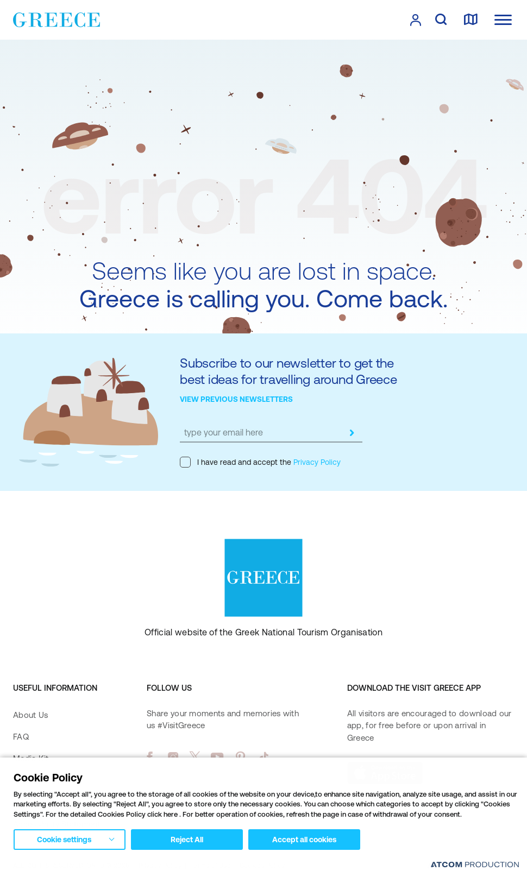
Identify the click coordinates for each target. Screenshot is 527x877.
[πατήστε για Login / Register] (415, 20)
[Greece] (56, 19)
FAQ (21, 736)
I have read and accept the (260, 462)
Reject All (187, 839)
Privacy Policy (316, 462)
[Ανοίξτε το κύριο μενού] (503, 20)
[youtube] (217, 757)
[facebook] (149, 757)
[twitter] (195, 757)
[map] (470, 20)
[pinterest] (240, 757)
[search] (441, 20)
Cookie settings (64, 839)
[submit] (351, 433)
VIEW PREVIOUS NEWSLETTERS (236, 399)
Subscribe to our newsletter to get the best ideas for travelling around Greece (288, 371)
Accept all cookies (304, 839)
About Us (30, 715)
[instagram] (173, 757)
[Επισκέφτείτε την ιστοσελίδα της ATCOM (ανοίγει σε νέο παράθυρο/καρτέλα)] (475, 864)
